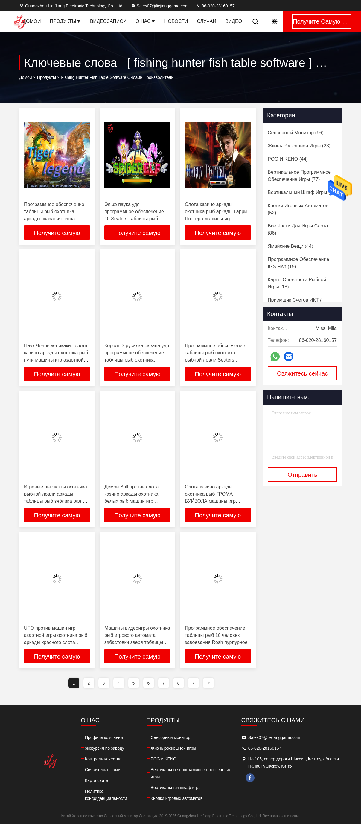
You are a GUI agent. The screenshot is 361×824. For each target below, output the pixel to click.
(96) (296, 132)
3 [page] (104, 683)
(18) (297, 283)
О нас (145, 21)
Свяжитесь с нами (102, 769)
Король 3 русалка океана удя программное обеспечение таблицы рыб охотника (136, 352)
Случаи (206, 21)
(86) (298, 229)
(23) (299, 145)
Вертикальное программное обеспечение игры (191, 773)
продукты (46, 77)
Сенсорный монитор (171, 737)
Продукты (65, 21)
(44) (288, 159)
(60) (302, 192)
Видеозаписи (108, 21)
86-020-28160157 (215, 6)
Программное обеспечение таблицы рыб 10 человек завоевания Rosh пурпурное (216, 635)
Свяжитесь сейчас (302, 373)
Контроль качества (103, 759)
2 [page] (89, 683)
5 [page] (133, 683)
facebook (250, 777)
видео (233, 21)
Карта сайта (96, 780)
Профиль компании (104, 737)
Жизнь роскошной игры (173, 748)
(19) (298, 263)
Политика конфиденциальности (106, 795)
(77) (299, 176)
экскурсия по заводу (104, 748)
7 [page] (163, 683)
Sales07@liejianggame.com (160, 6)
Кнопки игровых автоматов (177, 798)
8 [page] (178, 683)
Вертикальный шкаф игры (176, 787)
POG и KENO (163, 759)
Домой (32, 21)
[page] (193, 683)
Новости (176, 21)
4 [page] (119, 683)
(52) (298, 209)
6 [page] (148, 683)
